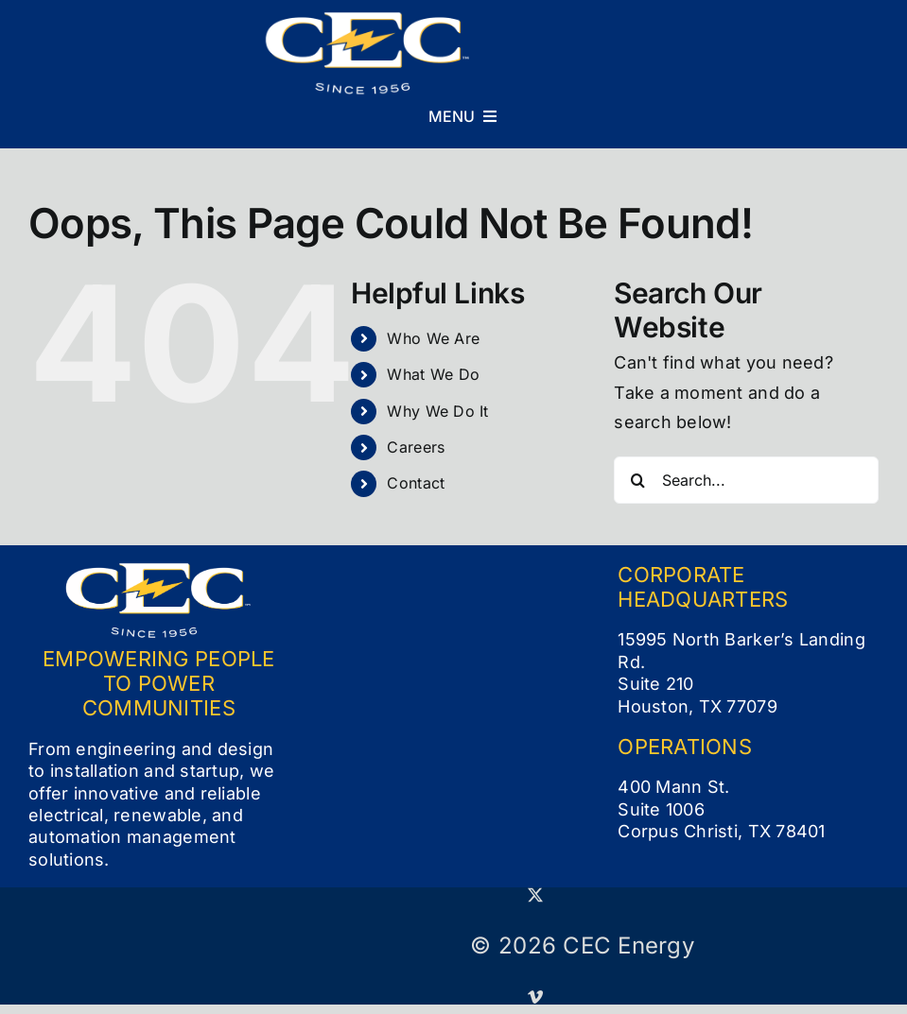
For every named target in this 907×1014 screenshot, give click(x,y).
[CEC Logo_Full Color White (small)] (368, 19)
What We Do (433, 374)
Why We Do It (437, 411)
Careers (416, 447)
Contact (416, 482)
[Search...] (746, 480)
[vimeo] (535, 997)
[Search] (637, 480)
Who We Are (433, 338)
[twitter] (535, 894)
